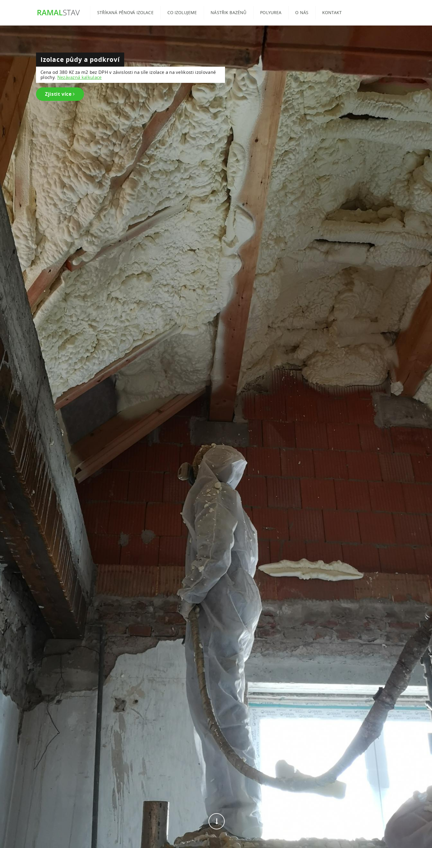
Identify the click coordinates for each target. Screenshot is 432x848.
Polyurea (270, 12)
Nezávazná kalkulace (79, 77)
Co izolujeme (182, 12)
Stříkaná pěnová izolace (125, 12)
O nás (301, 12)
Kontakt (332, 12)
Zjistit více (60, 94)
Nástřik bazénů (228, 12)
